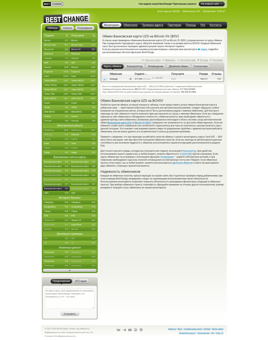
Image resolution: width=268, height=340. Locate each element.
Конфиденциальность (65, 336)
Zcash (57, 103)
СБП (57, 193)
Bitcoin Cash (57, 45)
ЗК (57, 243)
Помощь (191, 25)
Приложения (203, 333)
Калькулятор (189, 151)
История (204, 60)
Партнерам (174, 25)
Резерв (203, 73)
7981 (219, 79)
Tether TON (57, 94)
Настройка (217, 60)
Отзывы (216, 73)
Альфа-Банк (57, 207)
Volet (57, 143)
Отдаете (141, 73)
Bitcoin (57, 40)
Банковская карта (57, 162)
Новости (172, 329)
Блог (180, 329)
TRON (57, 107)
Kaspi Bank (57, 225)
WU (57, 238)
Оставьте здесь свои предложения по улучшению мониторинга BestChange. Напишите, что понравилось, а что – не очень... (70, 299)
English (207, 329)
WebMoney (57, 130)
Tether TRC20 (57, 85)
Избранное (170, 60)
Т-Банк (57, 211)
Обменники (131, 25)
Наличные (57, 252)
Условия (49, 336)
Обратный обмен (153, 60)
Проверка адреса (152, 25)
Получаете (177, 73)
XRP (57, 63)
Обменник (116, 73)
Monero (57, 67)
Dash (57, 76)
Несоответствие (188, 60)
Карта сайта (217, 329)
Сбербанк (57, 202)
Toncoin (57, 121)
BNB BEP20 (57, 112)
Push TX (219, 333)
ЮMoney (57, 135)
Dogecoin (57, 72)
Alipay (57, 152)
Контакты (216, 25)
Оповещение (167, 157)
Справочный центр (193, 329)
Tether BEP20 (57, 89)
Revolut (57, 229)
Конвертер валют (187, 333)
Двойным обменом (182, 163)
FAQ (202, 25)
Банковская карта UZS (119, 122)
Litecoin (57, 58)
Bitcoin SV (57, 49)
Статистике (186, 154)
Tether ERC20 (57, 81)
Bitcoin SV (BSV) (143, 122)
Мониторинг (111, 24)
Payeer (57, 148)
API (212, 333)
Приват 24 (57, 220)
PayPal (57, 139)
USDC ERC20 (57, 98)
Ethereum (57, 54)
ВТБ (57, 216)
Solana (57, 116)
